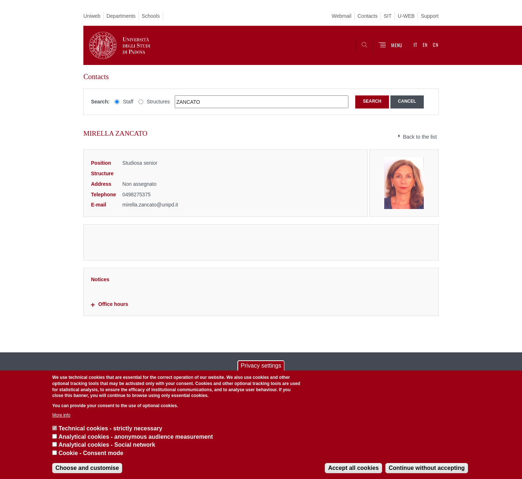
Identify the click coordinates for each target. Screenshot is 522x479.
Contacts (367, 16)
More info (61, 415)
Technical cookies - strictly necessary (110, 428)
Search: (100, 102)
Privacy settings (261, 366)
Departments (121, 16)
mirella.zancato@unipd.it (150, 205)
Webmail (341, 16)
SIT (388, 16)
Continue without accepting (427, 468)
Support (430, 16)
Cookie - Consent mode (90, 453)
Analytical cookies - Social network (106, 445)
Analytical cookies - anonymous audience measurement (135, 437)
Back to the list (420, 137)
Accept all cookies (353, 468)
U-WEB (406, 16)
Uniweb (91, 16)
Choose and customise (87, 468)
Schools (151, 16)
